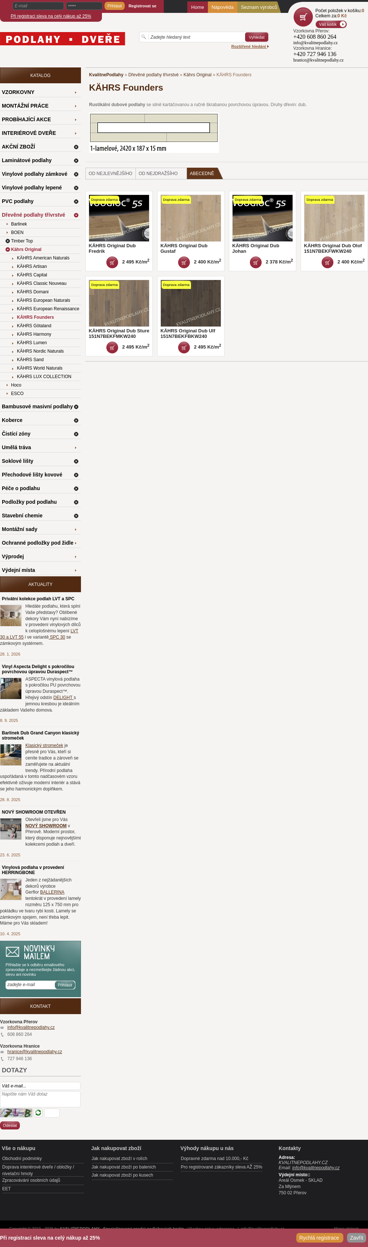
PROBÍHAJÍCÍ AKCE (26, 119)
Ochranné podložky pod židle (37, 543)
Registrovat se (142, 6)
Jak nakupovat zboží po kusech (122, 1175)
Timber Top (22, 241)
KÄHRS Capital (32, 274)
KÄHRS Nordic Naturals (40, 351)
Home (197, 7)
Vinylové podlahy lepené (32, 188)
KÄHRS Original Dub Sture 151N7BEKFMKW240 (119, 333)
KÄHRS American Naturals (43, 258)
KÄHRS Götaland (34, 325)
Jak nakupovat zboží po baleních (124, 1167)
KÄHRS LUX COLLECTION (44, 376)
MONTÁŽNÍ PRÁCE (25, 106)
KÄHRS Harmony (34, 334)
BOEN (17, 232)
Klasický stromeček (44, 745)
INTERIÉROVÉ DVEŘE (29, 133)
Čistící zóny (16, 434)
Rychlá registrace (319, 1238)
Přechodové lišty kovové (32, 475)
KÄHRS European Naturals (43, 300)
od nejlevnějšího (110, 173)
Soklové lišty (17, 461)
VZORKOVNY (18, 92)
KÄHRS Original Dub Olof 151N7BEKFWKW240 (333, 248)
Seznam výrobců (259, 7)
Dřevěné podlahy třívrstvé (153, 74)
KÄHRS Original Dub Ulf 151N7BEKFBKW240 (187, 333)
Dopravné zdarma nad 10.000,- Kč (214, 1158)
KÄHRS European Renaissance (48, 308)
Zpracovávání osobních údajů (31, 1180)
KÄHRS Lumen (32, 342)
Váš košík (328, 24)
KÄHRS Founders (35, 317)
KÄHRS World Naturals (40, 368)
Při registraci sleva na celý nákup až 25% (51, 16)
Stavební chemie (22, 515)
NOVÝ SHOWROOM (46, 825)
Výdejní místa (18, 570)
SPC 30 (57, 637)
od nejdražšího (158, 173)
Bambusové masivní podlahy (37, 406)
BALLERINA (52, 892)
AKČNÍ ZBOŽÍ (18, 147)
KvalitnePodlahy (106, 74)
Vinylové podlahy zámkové (34, 174)
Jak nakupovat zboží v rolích (119, 1158)
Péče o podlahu (21, 488)
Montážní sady (19, 529)
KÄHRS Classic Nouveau (42, 283)
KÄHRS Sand (30, 359)
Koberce (12, 420)
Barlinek (19, 224)
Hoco (16, 385)
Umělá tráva (16, 447)
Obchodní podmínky (22, 1158)
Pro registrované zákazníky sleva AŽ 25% (221, 1167)
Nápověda (223, 7)
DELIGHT (63, 697)
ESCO (17, 393)
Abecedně (206, 173)
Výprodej (13, 556)
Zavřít (356, 1238)
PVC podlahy (17, 201)
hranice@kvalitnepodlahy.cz (34, 1051)
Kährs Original (198, 74)
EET (6, 1188)
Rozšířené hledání (250, 46)
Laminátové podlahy (27, 160)
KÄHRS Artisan (32, 266)
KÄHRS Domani (33, 291)
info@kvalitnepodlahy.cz (31, 1027)
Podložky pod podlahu (29, 502)
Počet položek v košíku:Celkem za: (339, 13)
